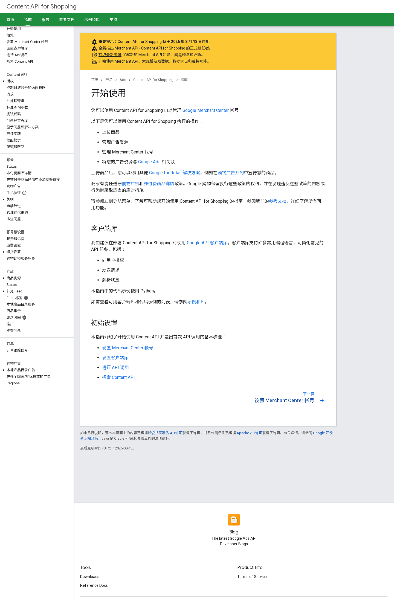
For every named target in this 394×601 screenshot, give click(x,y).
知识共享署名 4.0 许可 (165, 433)
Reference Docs (94, 585)
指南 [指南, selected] (28, 19)
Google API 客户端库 (207, 242)
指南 (184, 80)
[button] (35, 81)
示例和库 (92, 19)
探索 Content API (118, 377)
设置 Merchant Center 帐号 (127, 347)
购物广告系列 (231, 172)
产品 (108, 80)
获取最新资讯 (110, 55)
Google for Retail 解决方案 (174, 172)
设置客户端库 (115, 357)
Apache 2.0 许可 (249, 433)
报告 (45, 19)
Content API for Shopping (41, 6)
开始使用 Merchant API (118, 61)
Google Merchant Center (205, 110)
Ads (123, 80)
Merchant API (126, 48)
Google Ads (149, 161)
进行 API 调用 (115, 367)
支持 (113, 19)
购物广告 (130, 183)
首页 (10, 19)
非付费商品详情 (159, 183)
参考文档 (66, 19)
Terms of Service (252, 576)
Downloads (89, 576)
